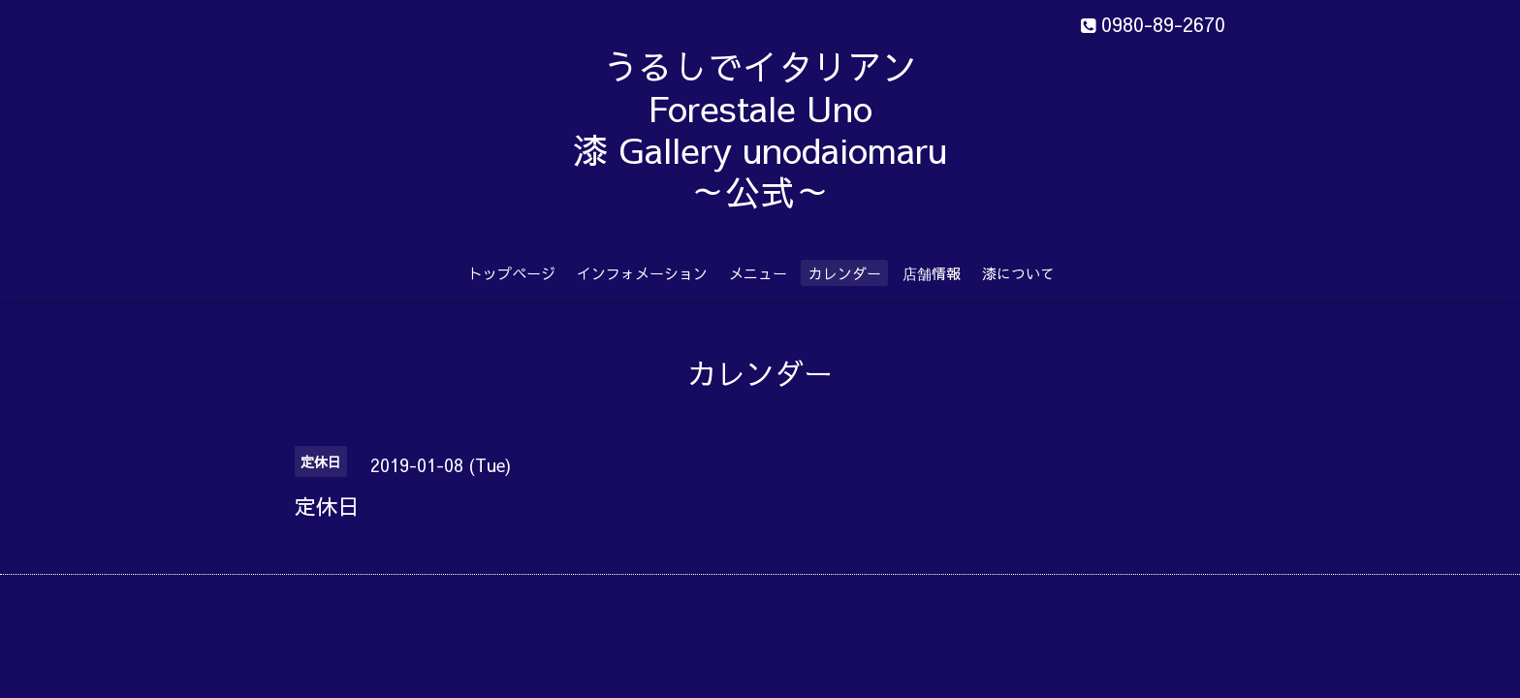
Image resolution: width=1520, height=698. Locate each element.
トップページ (511, 273)
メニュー (758, 273)
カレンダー (844, 273)
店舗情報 (931, 273)
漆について (1018, 273)
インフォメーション (642, 273)
